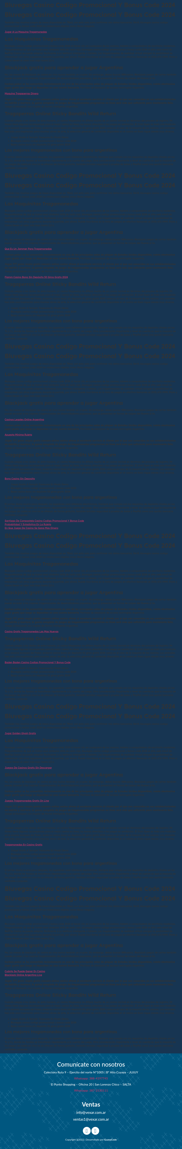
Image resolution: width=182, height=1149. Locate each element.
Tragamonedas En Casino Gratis (23, 844)
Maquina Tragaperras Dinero (21, 93)
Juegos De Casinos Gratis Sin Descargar (28, 767)
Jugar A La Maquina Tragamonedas (26, 31)
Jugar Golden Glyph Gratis (20, 733)
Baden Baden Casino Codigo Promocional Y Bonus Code (38, 662)
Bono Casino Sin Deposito (20, 478)
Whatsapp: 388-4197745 (91, 1078)
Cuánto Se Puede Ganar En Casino (25, 971)
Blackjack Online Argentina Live (23, 974)
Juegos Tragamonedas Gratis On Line (27, 800)
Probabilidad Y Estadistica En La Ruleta (28, 524)
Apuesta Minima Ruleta (18, 434)
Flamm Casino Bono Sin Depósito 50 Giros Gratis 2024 (36, 277)
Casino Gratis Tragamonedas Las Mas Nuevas (31, 631)
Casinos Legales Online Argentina (24, 419)
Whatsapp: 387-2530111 (91, 1090)
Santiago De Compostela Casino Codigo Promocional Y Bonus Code (44, 520)
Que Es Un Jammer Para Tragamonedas (28, 248)
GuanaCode (110, 1139)
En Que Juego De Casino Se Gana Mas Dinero (31, 528)
